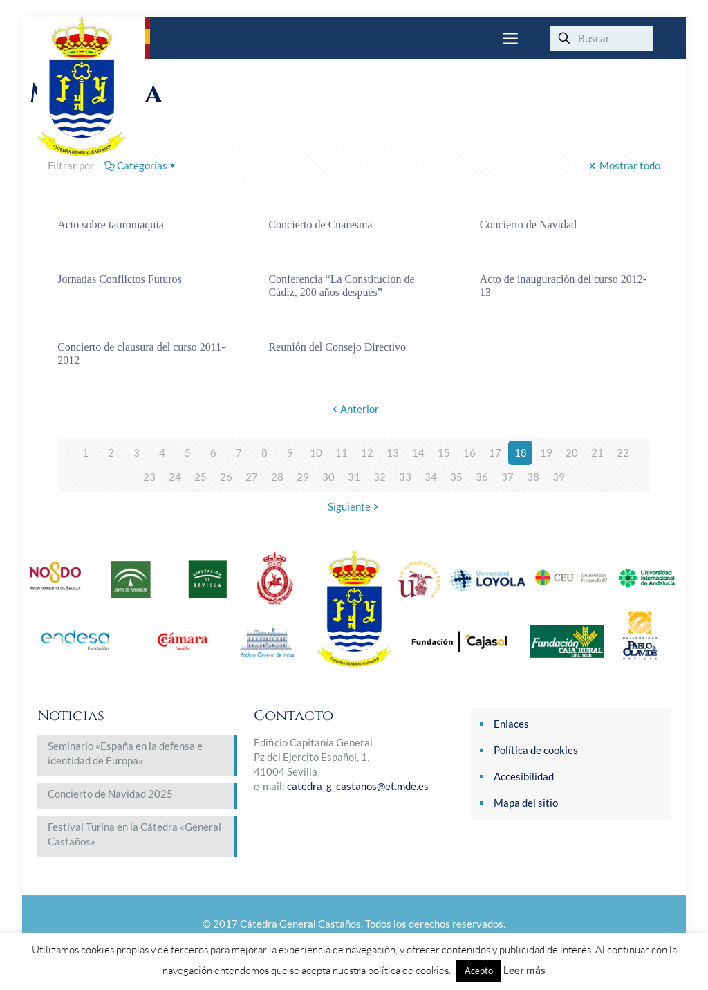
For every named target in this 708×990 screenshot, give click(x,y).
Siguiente (354, 506)
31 (354, 476)
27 (251, 476)
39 (558, 476)
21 (597, 452)
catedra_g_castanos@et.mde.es (358, 786)
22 (623, 452)
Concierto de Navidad (528, 224)
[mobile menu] (510, 38)
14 (418, 452)
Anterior (354, 409)
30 (328, 476)
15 (444, 452)
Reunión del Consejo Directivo (337, 347)
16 (469, 452)
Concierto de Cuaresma (320, 224)
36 (482, 476)
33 (405, 476)
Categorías (141, 165)
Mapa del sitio (526, 802)
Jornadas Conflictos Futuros (119, 279)
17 (495, 452)
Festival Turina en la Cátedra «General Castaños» (134, 834)
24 (175, 476)
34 (431, 476)
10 (316, 452)
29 (303, 476)
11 (341, 452)
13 (392, 452)
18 (520, 452)
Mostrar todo (623, 165)
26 (226, 476)
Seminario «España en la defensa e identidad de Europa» (125, 753)
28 (277, 476)
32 (379, 476)
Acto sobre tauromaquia (110, 224)
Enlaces (511, 723)
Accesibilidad (524, 776)
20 (572, 452)
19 (546, 452)
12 (367, 452)
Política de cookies (536, 750)
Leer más (524, 970)
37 (507, 476)
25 (200, 476)
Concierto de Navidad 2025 (110, 793)
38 (533, 476)
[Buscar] (601, 38)
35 (456, 476)
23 (149, 476)
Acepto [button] (479, 970)
